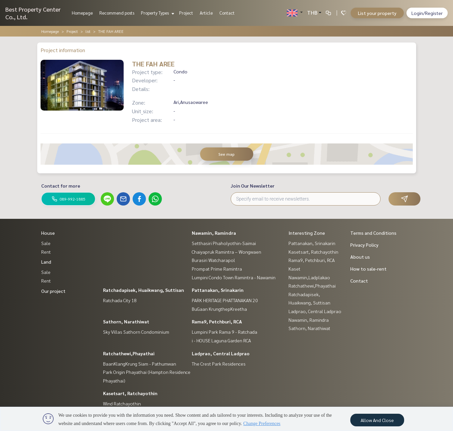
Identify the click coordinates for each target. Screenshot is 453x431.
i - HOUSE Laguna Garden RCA (221, 340)
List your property (377, 13)
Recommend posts (116, 13)
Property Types (156, 13)
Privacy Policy (364, 245)
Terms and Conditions (373, 233)
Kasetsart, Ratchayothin (130, 393)
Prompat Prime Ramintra (217, 269)
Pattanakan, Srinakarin (218, 290)
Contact (227, 13)
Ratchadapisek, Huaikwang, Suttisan (143, 290)
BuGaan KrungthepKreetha (219, 309)
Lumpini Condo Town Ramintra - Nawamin (234, 277)
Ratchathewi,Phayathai (129, 353)
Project (186, 13)
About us (360, 257)
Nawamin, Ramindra (214, 233)
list (87, 31)
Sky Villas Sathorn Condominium (136, 332)
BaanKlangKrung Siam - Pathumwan (139, 364)
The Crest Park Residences (219, 364)
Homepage (82, 13)
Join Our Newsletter (253, 186)
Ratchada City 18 (120, 300)
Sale (46, 243)
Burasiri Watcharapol (213, 260)
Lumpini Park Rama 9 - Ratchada (224, 332)
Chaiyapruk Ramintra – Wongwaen (226, 252)
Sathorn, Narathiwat (126, 321)
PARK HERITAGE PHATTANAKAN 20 (225, 300)
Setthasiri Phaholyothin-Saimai (224, 243)
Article (206, 13)
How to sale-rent (368, 269)
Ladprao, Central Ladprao (221, 353)
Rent (46, 252)
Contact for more (60, 186)
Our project (53, 291)
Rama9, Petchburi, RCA (217, 321)
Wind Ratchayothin (122, 403)
